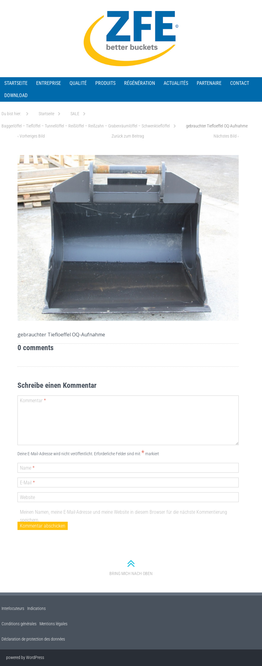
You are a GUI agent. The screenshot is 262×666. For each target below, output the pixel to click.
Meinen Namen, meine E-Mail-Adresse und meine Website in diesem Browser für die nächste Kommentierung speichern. (123, 516)
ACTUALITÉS (176, 83)
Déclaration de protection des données (33, 639)
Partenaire (209, 83)
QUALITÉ (78, 83)
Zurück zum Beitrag (128, 136)
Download (16, 95)
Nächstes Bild (226, 136)
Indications (36, 608)
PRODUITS (105, 83)
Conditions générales (19, 623)
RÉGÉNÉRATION (139, 83)
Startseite (16, 83)
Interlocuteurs (13, 608)
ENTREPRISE (48, 83)
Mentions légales (53, 623)
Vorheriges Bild (31, 136)
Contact (239, 83)
